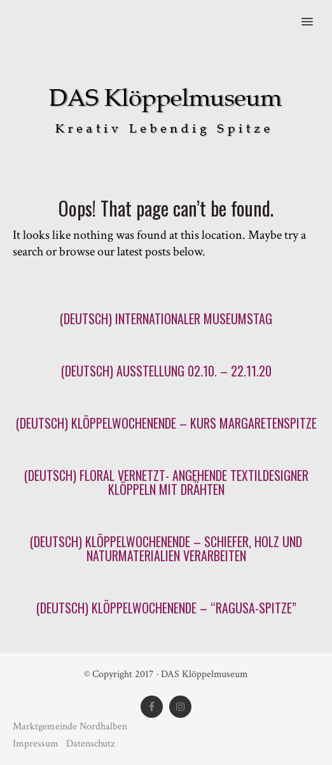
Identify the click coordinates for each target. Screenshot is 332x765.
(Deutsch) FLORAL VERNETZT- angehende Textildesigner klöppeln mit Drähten (166, 482)
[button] (314, 13)
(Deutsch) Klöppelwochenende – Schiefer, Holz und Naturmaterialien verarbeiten (166, 548)
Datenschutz (90, 743)
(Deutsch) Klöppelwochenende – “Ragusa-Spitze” (166, 607)
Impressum (37, 743)
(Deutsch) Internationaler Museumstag (166, 318)
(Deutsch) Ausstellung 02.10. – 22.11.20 (166, 370)
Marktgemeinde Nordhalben (70, 726)
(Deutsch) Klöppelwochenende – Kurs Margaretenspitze (166, 423)
